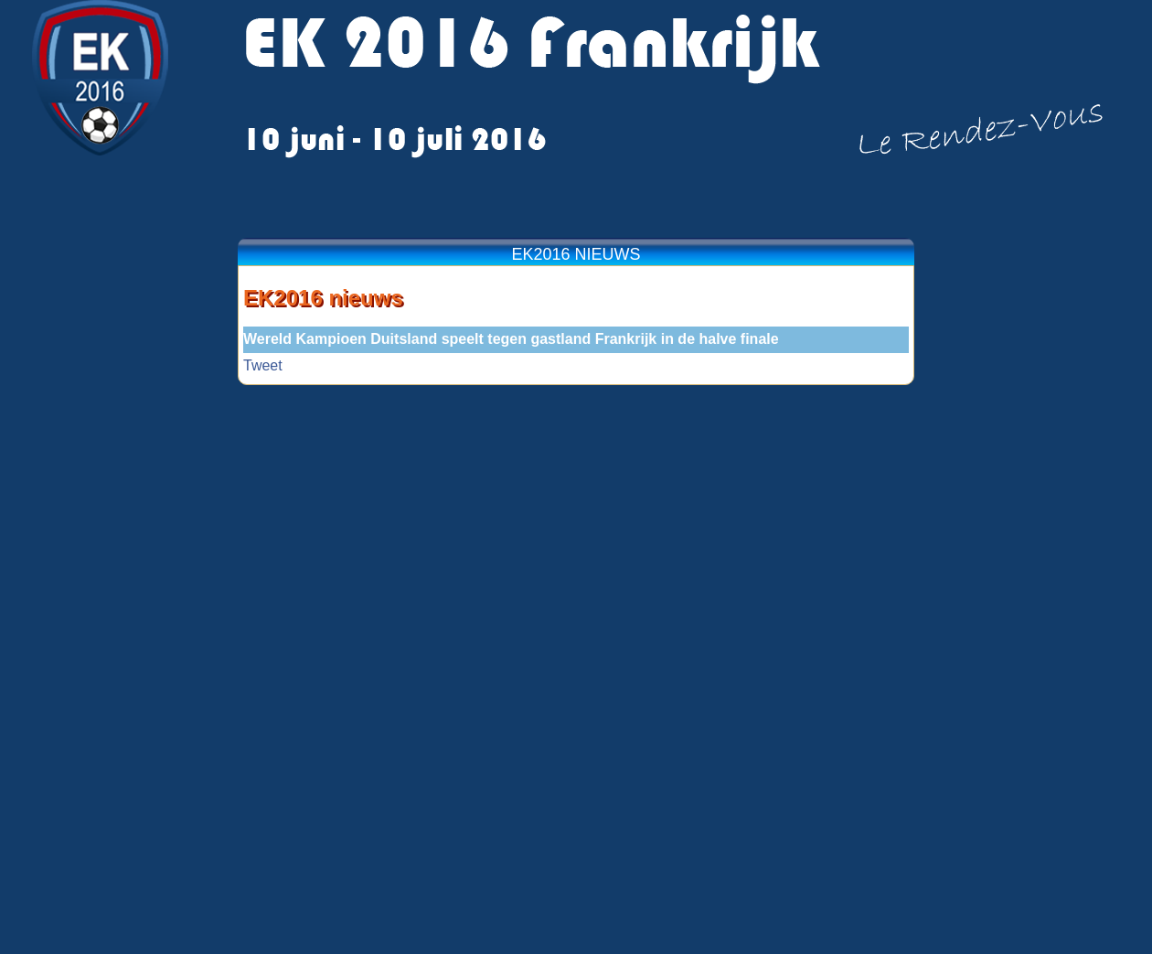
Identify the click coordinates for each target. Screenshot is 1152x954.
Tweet (263, 365)
